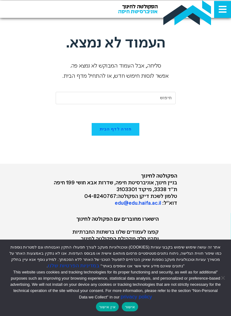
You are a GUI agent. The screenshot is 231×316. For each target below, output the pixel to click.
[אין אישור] (223, 278)
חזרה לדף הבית (116, 129)
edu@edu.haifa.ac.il (138, 203)
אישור (130, 307)
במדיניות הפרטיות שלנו (73, 266)
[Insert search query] (116, 98)
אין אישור (107, 307)
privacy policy (136, 297)
